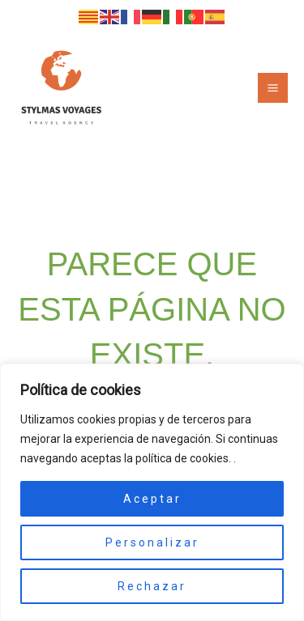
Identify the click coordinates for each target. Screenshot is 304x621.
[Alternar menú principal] (273, 88)
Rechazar (152, 586)
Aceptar (152, 498)
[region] (152, 492)
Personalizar (152, 542)
